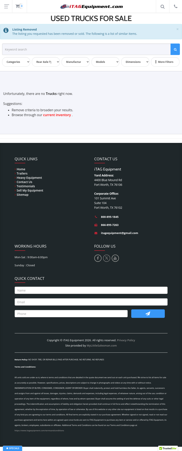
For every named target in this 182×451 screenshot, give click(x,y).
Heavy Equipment (29, 178)
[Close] (177, 29)
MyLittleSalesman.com (102, 345)
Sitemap (22, 195)
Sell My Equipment (30, 190)
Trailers (22, 173)
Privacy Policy (126, 340)
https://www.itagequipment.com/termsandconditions (39, 430)
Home (21, 169)
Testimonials (26, 186)
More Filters (164, 62)
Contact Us (24, 182)
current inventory (57, 115)
